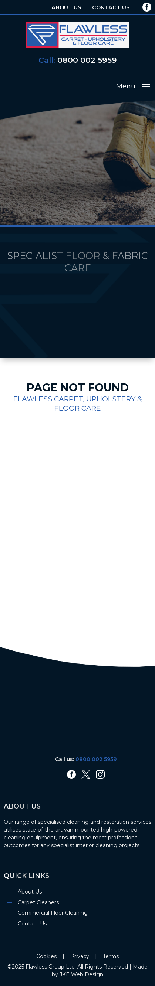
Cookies (46, 956)
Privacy (79, 956)
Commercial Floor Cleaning (53, 913)
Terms (111, 956)
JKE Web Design (81, 974)
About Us (66, 7)
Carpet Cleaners (38, 902)
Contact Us (110, 7)
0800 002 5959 (87, 60)
